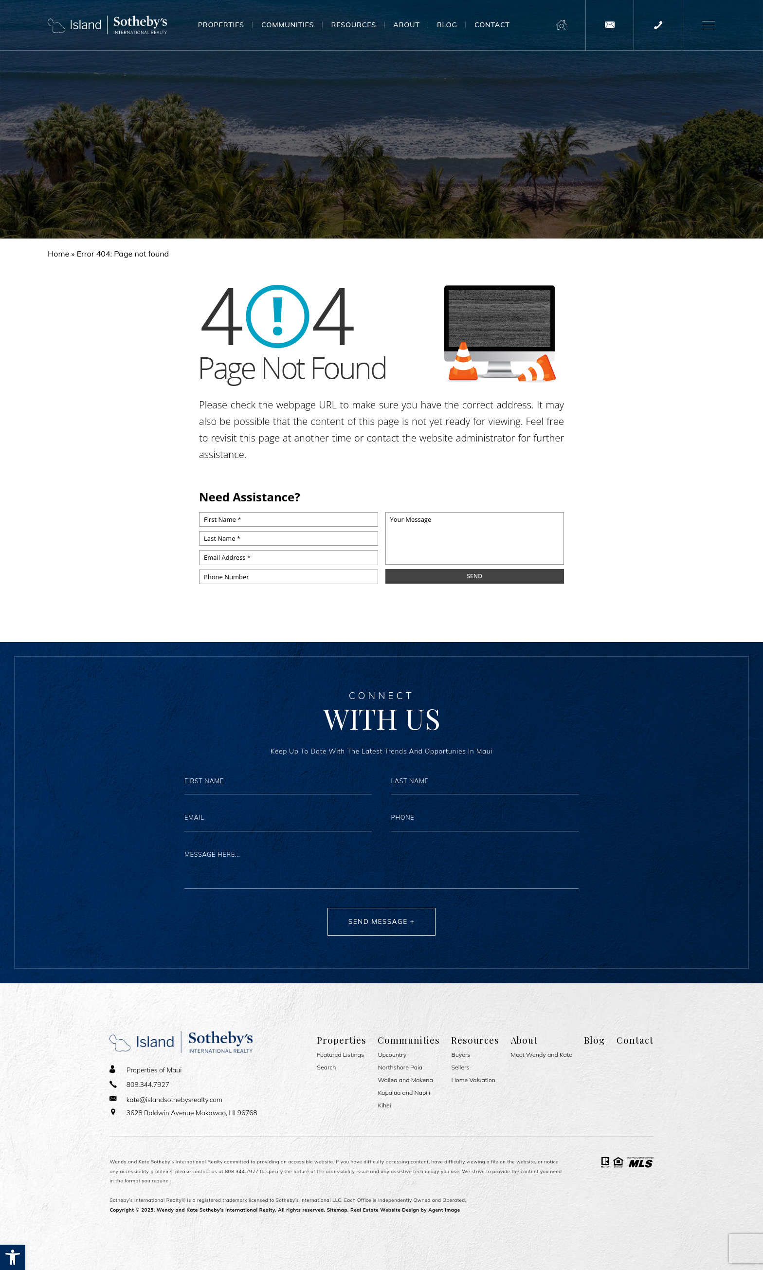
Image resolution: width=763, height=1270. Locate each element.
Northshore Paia (400, 1067)
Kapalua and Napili (404, 1093)
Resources (354, 24)
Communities (287, 24)
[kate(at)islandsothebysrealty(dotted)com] (610, 25)
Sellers (460, 1067)
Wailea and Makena (405, 1080)
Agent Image (444, 1210)
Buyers (460, 1055)
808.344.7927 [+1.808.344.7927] (241, 1171)
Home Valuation (473, 1080)
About (406, 24)
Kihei (384, 1105)
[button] (12, 1257)
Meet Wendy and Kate (541, 1055)
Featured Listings (340, 1055)
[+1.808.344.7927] (658, 25)
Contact (492, 24)
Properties (221, 24)
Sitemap (337, 1210)
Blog (447, 24)
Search (326, 1067)
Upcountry (392, 1055)
